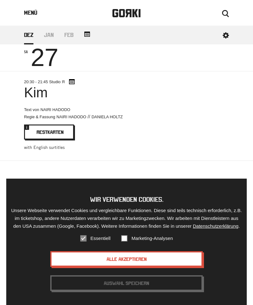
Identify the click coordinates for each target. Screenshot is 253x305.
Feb (69, 34)
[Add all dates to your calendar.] (87, 34)
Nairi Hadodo (55, 109)
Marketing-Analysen (152, 239)
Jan (49, 34)
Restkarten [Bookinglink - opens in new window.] (49, 130)
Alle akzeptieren (127, 260)
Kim (36, 92)
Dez (28, 34)
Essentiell (101, 239)
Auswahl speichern (126, 284)
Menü (30, 12)
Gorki (126, 13)
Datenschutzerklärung (215, 227)
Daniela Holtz (107, 116)
